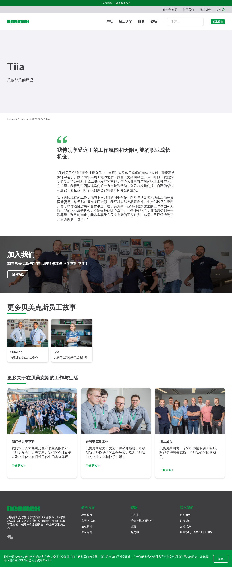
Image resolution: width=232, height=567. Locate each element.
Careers (25, 119)
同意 (221, 558)
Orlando (16, 354)
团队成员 (37, 119)
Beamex (12, 119)
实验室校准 (88, 520)
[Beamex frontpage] (18, 21)
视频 (133, 526)
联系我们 (214, 21)
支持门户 (185, 526)
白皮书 (134, 532)
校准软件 (86, 526)
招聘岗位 (18, 275)
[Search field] (178, 22)
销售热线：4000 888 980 (116, 2)
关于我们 (188, 9)
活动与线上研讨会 (141, 520)
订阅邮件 (185, 520)
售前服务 (185, 514)
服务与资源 (170, 9)
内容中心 (136, 514)
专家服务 (86, 532)
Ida (56, 354)
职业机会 (205, 9)
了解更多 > (93, 468)
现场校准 (86, 514)
